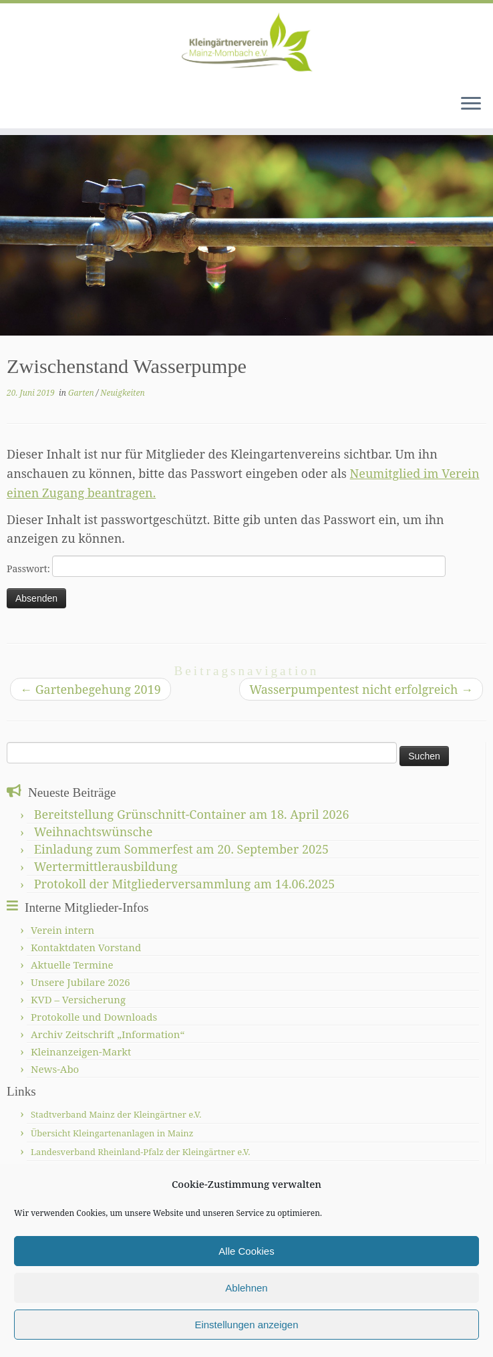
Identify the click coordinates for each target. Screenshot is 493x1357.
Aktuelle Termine (72, 964)
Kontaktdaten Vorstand (86, 947)
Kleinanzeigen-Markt (81, 1051)
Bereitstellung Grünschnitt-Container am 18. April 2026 (191, 814)
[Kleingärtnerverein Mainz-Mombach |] (246, 43)
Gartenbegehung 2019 (90, 689)
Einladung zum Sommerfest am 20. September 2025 (181, 849)
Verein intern (62, 930)
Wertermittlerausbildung (106, 866)
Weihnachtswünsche (93, 832)
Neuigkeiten (122, 392)
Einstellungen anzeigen (246, 1324)
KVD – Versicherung (78, 999)
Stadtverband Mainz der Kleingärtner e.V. (116, 1114)
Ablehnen (246, 1287)
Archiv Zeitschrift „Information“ (107, 1034)
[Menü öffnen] (471, 104)
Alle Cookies (246, 1251)
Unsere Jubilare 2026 (80, 982)
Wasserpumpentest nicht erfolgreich (361, 689)
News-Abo (55, 1069)
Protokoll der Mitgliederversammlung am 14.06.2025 (184, 884)
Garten (82, 392)
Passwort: (226, 566)
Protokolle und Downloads (94, 1016)
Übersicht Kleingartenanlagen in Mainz (112, 1133)
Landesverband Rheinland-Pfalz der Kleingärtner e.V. (141, 1152)
